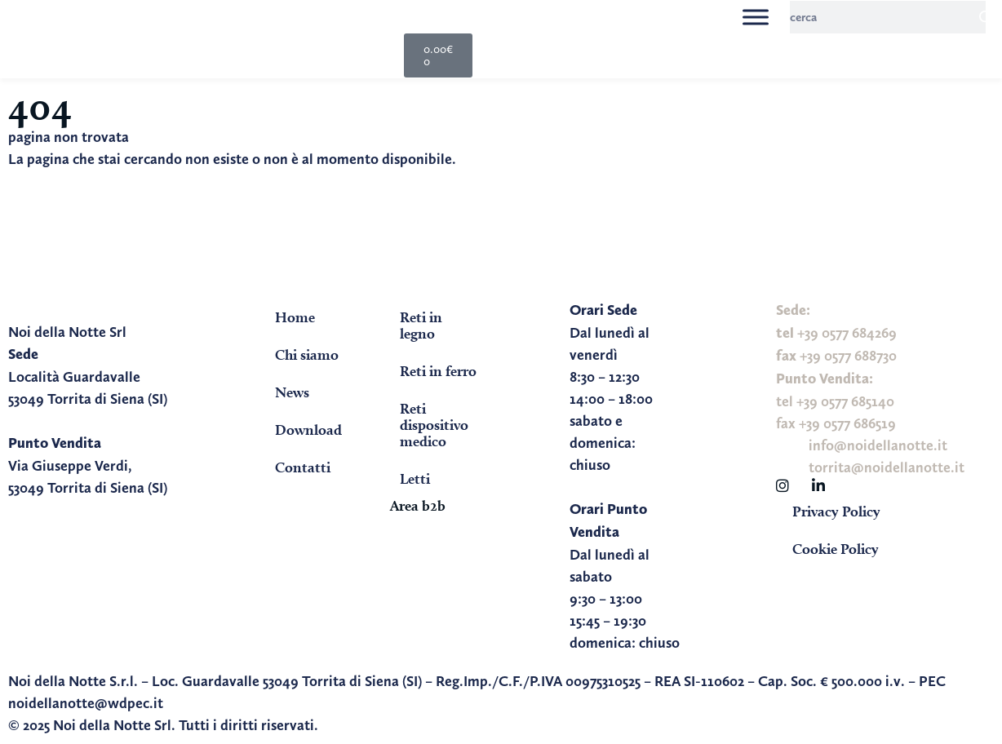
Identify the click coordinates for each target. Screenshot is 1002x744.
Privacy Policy (836, 511)
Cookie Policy (835, 548)
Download (308, 429)
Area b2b (418, 505)
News (292, 392)
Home (295, 317)
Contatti (302, 467)
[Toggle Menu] (756, 16)
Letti (415, 478)
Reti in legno (421, 325)
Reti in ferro (438, 370)
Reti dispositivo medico (434, 425)
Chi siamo (307, 354)
